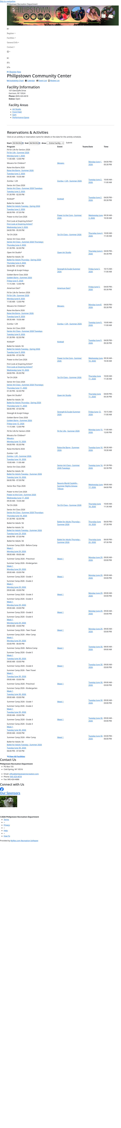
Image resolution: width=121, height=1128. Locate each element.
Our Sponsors (10, 793)
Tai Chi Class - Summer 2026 (69, 234)
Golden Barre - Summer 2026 (19, 277)
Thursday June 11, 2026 (17, 388)
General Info (12, 42)
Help (6, 830)
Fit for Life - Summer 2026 (18, 152)
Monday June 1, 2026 (16, 156)
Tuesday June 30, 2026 (16, 658)
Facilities (10, 38)
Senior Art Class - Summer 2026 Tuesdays (24, 188)
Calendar (31, 80)
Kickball (60, 199)
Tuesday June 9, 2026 (16, 316)
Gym (14, 114)
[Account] (13, 51)
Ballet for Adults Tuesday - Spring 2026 (23, 206)
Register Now (15, 72)
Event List (43, 80)
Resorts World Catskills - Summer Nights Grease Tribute (67, 486)
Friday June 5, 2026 (15, 281)
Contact (10, 47)
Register (10, 33)
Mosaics (60, 163)
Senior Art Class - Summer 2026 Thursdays (25, 242)
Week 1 (10, 548)
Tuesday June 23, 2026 (16, 533)
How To (7, 836)
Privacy (7, 825)
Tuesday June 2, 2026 (16, 173)
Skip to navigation (7, 1)
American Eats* (64, 288)
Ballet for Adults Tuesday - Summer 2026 (24, 474)
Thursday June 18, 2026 (17, 515)
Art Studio (16, 109)
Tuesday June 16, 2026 (16, 459)
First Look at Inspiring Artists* (20, 224)
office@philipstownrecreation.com (24, 774)
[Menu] (8, 67)
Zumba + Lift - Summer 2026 (69, 181)
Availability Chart (15, 80)
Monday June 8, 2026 (16, 298)
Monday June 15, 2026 (16, 441)
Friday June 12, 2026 (15, 423)
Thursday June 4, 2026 (16, 245)
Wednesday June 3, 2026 (17, 227)
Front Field (17, 112)
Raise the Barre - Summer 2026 (20, 170)
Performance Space (20, 117)
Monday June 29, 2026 (16, 551)
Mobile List (54, 80)
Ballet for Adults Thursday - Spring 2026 (24, 260)
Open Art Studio (64, 252)
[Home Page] (13, 28)
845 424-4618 (16, 776)
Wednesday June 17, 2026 (18, 498)
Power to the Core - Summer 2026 (21, 494)
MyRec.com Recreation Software (24, 840)
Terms (6, 819)
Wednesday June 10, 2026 (18, 370)
